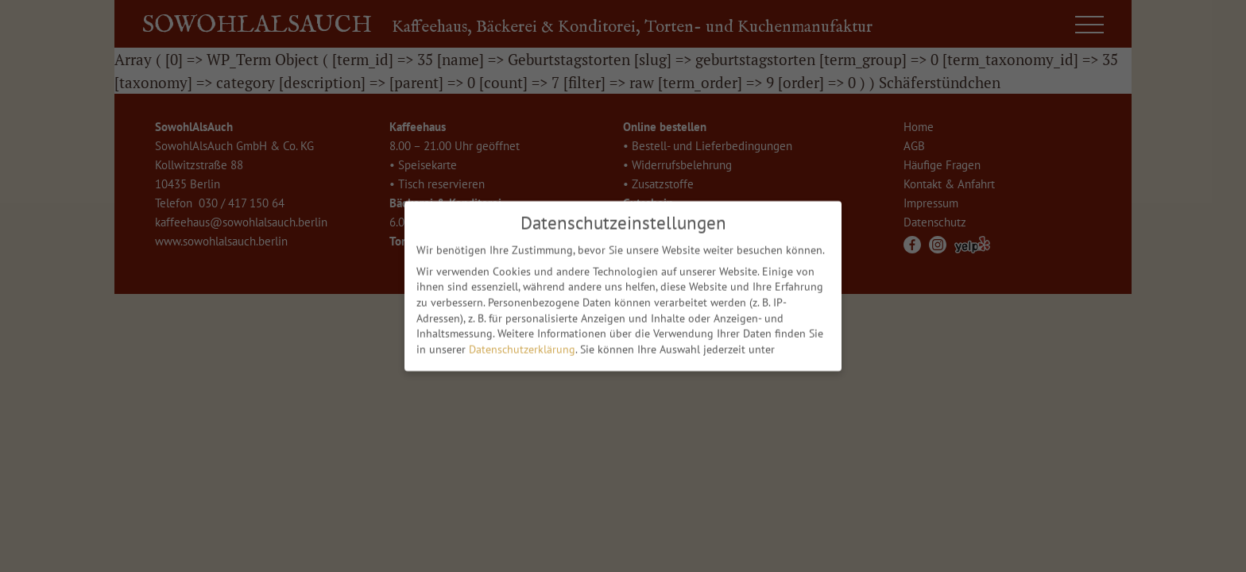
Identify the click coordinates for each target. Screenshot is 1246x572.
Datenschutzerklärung (522, 345)
